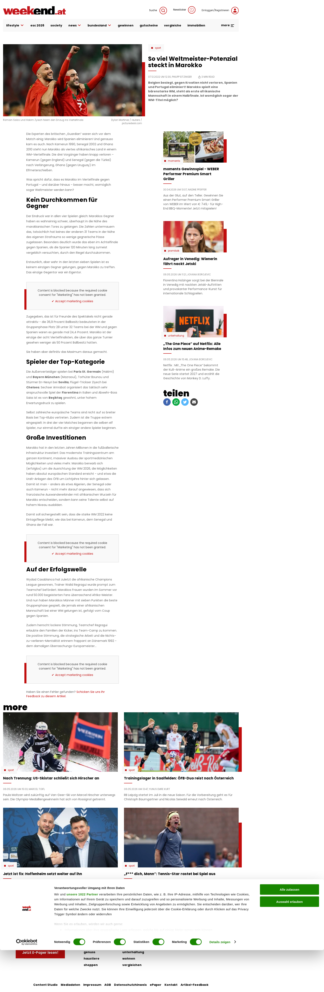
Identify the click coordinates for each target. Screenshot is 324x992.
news (75, 25)
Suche (158, 10)
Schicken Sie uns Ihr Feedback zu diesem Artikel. (65, 694)
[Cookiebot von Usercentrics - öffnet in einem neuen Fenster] (27, 984)
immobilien (196, 25)
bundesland (100, 25)
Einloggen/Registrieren (220, 10)
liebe (126, 920)
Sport (158, 48)
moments (174, 161)
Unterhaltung (176, 335)
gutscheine (149, 25)
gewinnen (125, 25)
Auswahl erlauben (289, 943)
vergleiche (172, 25)
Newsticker (184, 10)
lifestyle (15, 25)
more (228, 25)
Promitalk (173, 250)
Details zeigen (219, 984)
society (56, 25)
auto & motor (94, 920)
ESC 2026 (37, 25)
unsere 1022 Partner (82, 936)
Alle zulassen (289, 931)
